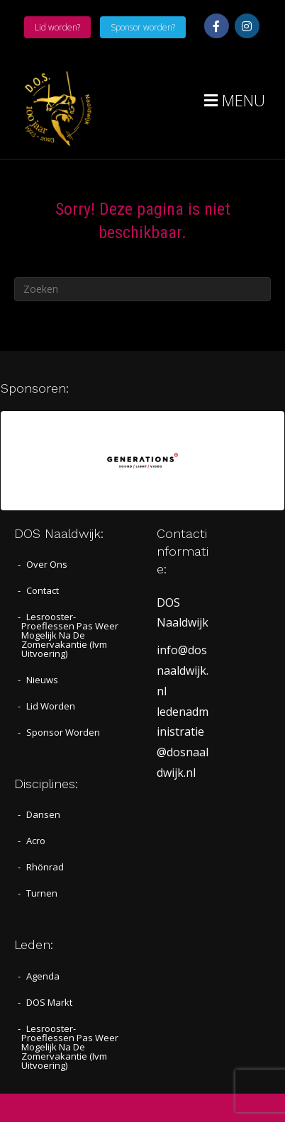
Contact (42, 590)
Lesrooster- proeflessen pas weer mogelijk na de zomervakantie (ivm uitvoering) (69, 635)
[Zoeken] (142, 289)
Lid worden (50, 706)
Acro (35, 840)
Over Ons (46, 564)
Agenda (43, 976)
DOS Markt (49, 1002)
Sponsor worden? (143, 27)
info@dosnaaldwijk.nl (182, 670)
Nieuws (42, 679)
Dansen (43, 814)
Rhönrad (45, 866)
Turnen (41, 893)
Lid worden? (57, 27)
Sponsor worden (63, 732)
